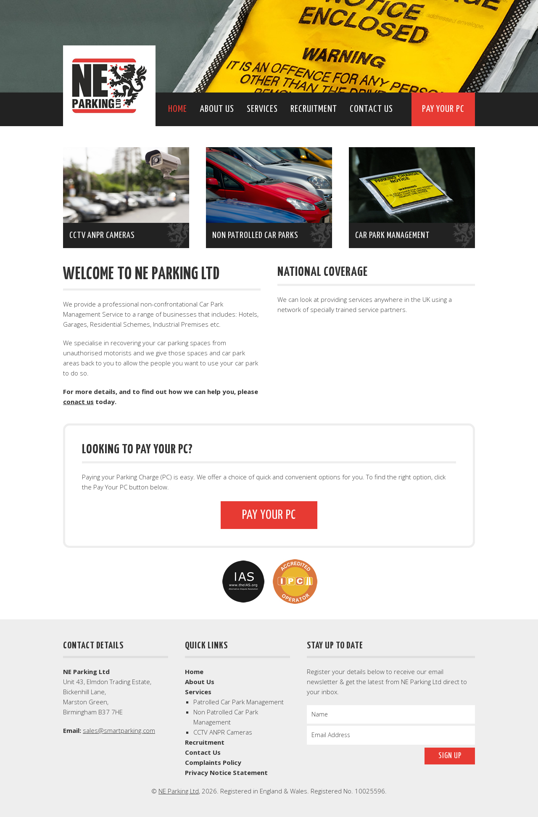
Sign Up (450, 756)
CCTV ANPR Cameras (222, 732)
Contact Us (371, 109)
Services (262, 109)
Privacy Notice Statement (226, 772)
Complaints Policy (213, 762)
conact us (78, 401)
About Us (217, 109)
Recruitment (313, 109)
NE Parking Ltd (109, 86)
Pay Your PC (443, 109)
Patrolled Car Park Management (238, 702)
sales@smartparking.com (119, 730)
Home (177, 109)
